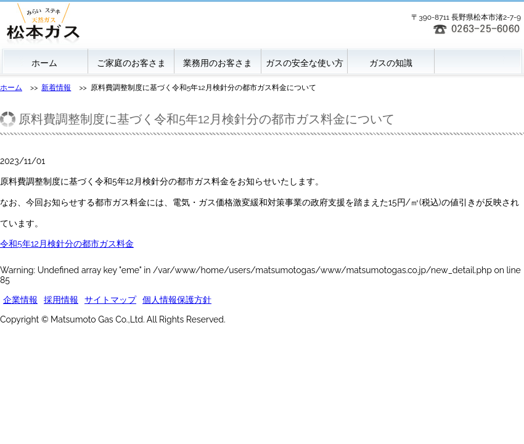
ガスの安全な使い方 (304, 63)
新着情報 (56, 87)
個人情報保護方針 (176, 300)
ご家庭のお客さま (131, 63)
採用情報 (61, 300)
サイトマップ (110, 300)
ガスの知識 (390, 63)
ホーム (44, 63)
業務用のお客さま (217, 63)
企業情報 (20, 300)
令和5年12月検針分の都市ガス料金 (67, 244)
